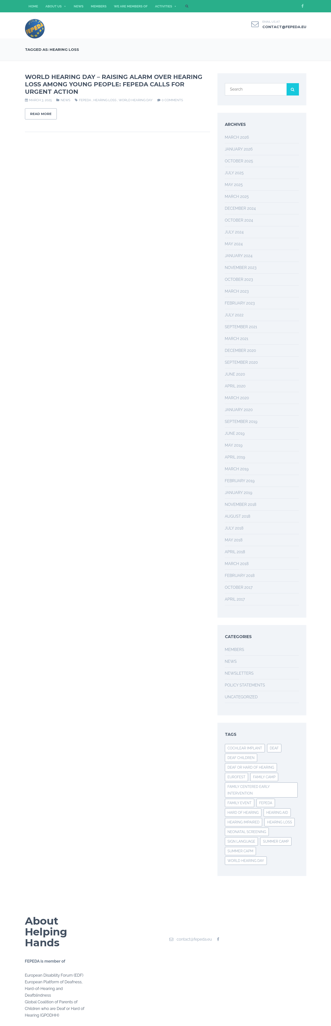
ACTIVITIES (166, 6)
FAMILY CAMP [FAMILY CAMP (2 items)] (264, 777)
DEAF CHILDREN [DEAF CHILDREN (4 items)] (241, 758)
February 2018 (240, 575)
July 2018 (234, 528)
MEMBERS (99, 6)
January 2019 (238, 492)
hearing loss (104, 100)
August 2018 (237, 516)
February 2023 (240, 303)
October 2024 (239, 220)
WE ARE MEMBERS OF (131, 6)
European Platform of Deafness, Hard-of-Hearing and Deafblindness (54, 989)
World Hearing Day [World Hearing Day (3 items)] (246, 861)
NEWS (78, 6)
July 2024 (234, 232)
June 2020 (235, 374)
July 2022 (234, 315)
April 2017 (235, 599)
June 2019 (235, 433)
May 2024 (234, 244)
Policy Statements (245, 685)
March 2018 (237, 563)
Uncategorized (241, 697)
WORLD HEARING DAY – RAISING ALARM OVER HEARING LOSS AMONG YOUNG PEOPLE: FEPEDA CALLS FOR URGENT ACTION (113, 84)
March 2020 (237, 398)
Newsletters (239, 673)
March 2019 (237, 469)
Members (234, 649)
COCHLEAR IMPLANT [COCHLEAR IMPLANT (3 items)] (245, 748)
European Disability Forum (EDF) (54, 975)
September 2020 (241, 362)
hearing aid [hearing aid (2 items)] (277, 813)
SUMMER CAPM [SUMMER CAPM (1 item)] (240, 851)
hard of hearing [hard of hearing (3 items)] (243, 813)
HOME (33, 6)
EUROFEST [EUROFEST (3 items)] (236, 777)
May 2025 (234, 184)
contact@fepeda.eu (284, 27)
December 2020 (240, 350)
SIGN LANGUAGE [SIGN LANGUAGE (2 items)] (241, 841)
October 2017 (239, 587)
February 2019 (240, 480)
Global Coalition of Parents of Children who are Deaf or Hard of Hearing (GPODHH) (54, 1009)
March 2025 (237, 196)
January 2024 (239, 255)
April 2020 (235, 386)
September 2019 (241, 421)
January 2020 (239, 409)
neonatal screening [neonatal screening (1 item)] (247, 832)
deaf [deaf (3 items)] (274, 748)
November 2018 (240, 504)
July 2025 (234, 173)
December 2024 (240, 208)
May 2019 (234, 445)
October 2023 (239, 279)
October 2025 (239, 161)
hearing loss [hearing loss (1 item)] (279, 822)
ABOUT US (55, 6)
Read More (41, 114)
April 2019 (235, 457)
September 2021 (241, 326)
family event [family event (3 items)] (240, 803)
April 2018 (235, 552)
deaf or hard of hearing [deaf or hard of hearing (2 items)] (251, 767)
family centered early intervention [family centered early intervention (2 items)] (249, 790)
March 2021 (236, 338)
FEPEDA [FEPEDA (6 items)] (265, 803)
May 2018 (234, 540)
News (65, 100)
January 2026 (239, 149)
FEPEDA (85, 100)
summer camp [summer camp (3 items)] (276, 841)
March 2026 (237, 137)
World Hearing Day (136, 100)
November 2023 (241, 267)
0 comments (172, 100)
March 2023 (237, 291)
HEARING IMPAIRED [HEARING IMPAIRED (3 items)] (244, 822)
